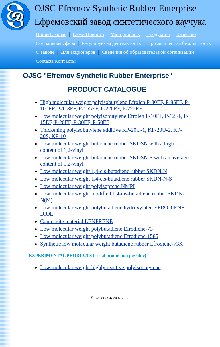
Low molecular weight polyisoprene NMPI (87, 186)
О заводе (45, 52)
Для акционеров (78, 52)
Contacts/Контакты (56, 61)
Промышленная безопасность (179, 43)
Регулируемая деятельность (111, 43)
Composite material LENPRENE (76, 221)
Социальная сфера (55, 43)
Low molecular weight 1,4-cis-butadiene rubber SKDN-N (103, 171)
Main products (125, 34)
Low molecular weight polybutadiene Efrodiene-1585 (99, 236)
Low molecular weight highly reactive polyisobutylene (100, 267)
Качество (186, 34)
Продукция (158, 34)
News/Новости (88, 34)
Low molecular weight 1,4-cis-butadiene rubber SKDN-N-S (106, 179)
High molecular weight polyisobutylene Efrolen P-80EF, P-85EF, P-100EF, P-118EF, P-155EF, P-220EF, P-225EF (115, 105)
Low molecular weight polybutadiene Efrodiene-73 (96, 229)
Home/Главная (51, 34)
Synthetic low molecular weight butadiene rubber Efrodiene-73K (111, 244)
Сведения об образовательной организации (148, 52)
